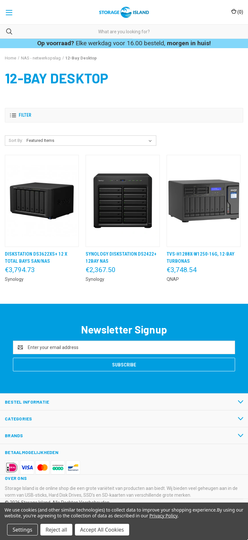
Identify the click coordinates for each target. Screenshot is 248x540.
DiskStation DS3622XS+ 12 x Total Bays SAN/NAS (36, 257)
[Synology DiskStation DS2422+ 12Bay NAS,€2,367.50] (122, 201)
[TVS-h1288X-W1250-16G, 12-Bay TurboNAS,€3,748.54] (203, 201)
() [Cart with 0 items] (237, 12)
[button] (124, 115)
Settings (22, 529)
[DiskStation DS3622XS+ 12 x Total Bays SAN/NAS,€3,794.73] (42, 201)
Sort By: (16, 140)
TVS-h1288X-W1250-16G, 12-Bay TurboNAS (200, 257)
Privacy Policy (163, 516)
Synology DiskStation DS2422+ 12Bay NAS (121, 257)
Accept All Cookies (102, 529)
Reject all (56, 529)
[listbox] (90, 140)
